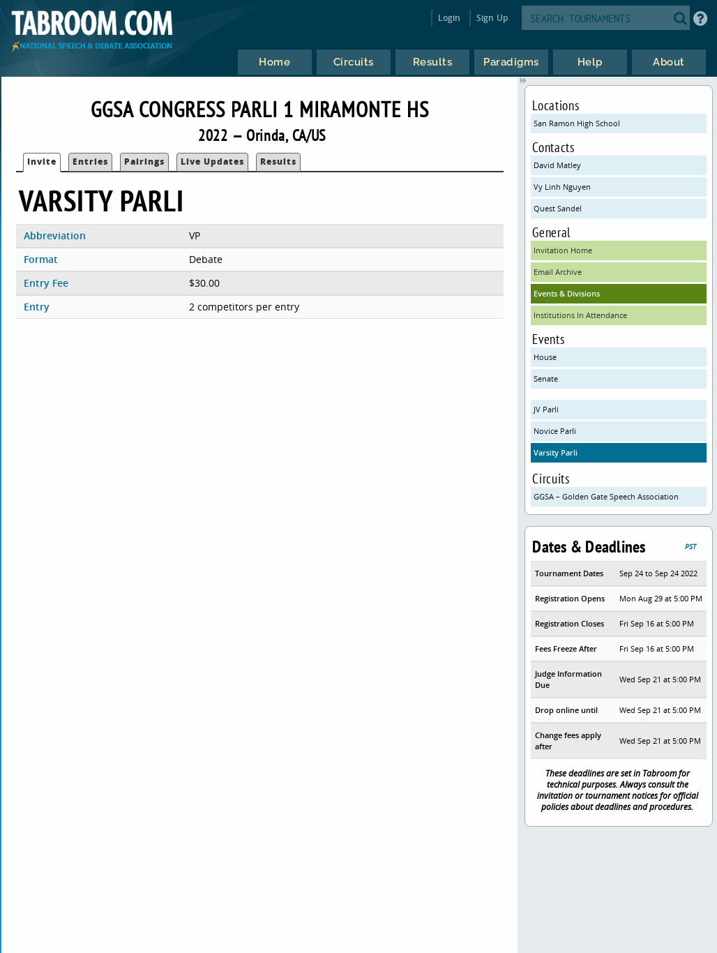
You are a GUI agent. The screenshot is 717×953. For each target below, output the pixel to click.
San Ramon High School (577, 123)
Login (449, 18)
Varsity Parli (556, 452)
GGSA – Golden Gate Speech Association (606, 496)
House (545, 357)
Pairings (144, 161)
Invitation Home (563, 250)
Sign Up (492, 18)
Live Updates (212, 161)
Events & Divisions (567, 293)
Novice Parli (555, 431)
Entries (90, 161)
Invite (41, 161)
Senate (546, 378)
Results (278, 161)
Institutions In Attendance (580, 315)
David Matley (557, 165)
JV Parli (546, 409)
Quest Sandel (558, 208)
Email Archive (558, 272)
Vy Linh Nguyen (562, 186)
